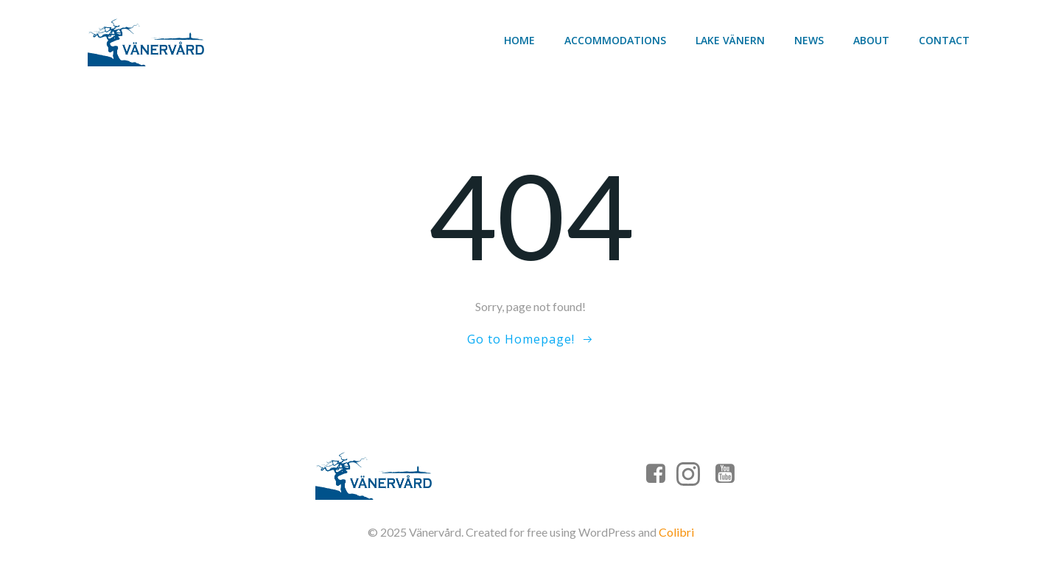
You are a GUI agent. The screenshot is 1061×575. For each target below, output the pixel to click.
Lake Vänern (730, 40)
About (871, 40)
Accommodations (615, 40)
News (809, 40)
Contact (944, 40)
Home (519, 40)
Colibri (676, 532)
